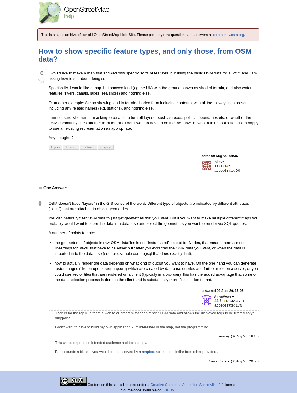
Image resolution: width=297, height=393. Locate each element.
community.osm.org (228, 35)
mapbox (148, 352)
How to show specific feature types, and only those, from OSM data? (145, 55)
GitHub (169, 390)
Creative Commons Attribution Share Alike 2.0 (187, 385)
